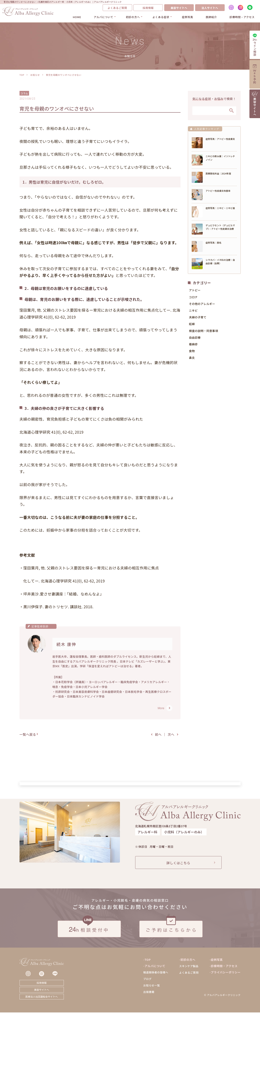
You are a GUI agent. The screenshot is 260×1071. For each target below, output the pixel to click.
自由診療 (195, 339)
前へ (158, 734)
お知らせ (35, 74)
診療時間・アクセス (242, 17)
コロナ (193, 298)
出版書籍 (148, 1050)
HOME (77, 17)
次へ (171, 734)
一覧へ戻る (28, 734)
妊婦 (192, 325)
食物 (192, 352)
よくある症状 (160, 17)
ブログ (147, 1037)
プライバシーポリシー (226, 1031)
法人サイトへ (209, 8)
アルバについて (103, 17)
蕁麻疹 (193, 346)
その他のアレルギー (202, 305)
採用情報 (148, 8)
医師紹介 (211, 17)
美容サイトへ (179, 8)
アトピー (195, 292)
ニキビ (193, 312)
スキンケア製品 (188, 1024)
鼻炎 (192, 359)
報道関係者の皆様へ (155, 1031)
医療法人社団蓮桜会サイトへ (41, 1055)
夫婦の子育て (198, 319)
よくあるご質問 (117, 8)
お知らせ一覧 (151, 1044)
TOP (22, 74)
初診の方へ (133, 17)
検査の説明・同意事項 (203, 332)
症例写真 (187, 17)
